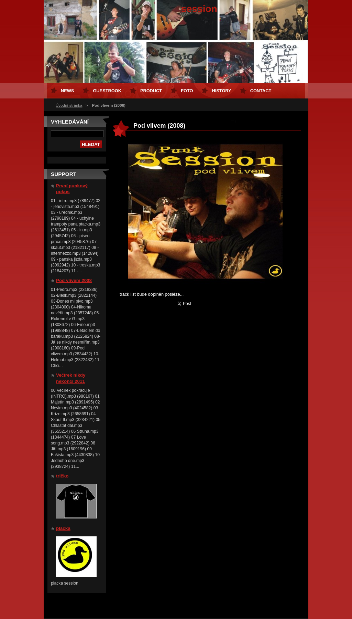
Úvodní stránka (69, 105)
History (221, 90)
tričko (62, 476)
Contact (261, 90)
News (67, 90)
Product (151, 90)
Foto (187, 90)
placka (63, 528)
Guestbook (107, 90)
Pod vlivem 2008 (74, 280)
